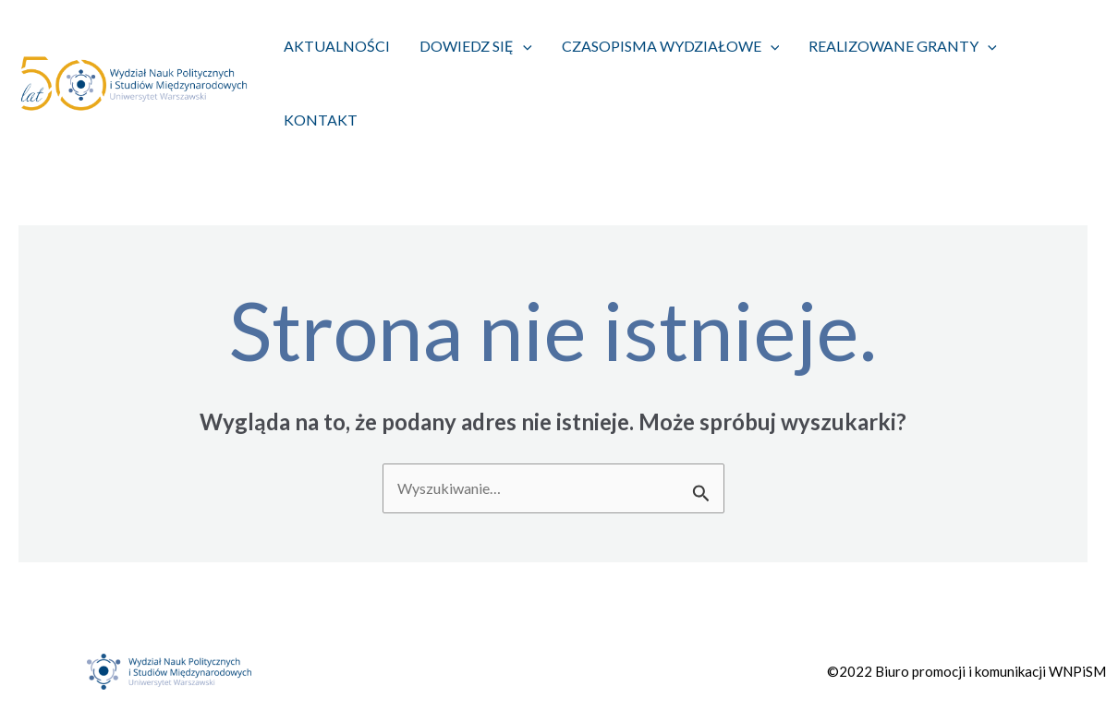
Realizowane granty (902, 46)
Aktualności (337, 45)
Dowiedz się (475, 46)
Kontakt (321, 119)
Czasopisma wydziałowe (671, 46)
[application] (523, 46)
